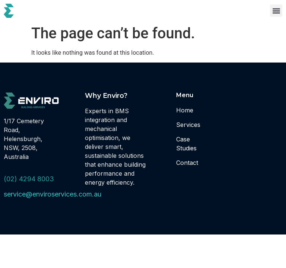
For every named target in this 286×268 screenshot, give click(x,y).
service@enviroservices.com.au (52, 194)
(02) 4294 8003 (29, 179)
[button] (276, 10)
